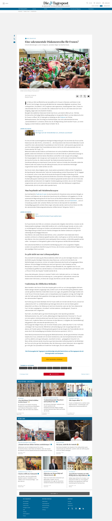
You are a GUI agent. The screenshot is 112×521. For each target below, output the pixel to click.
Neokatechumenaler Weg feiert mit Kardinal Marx (53, 401)
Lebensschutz (58, 9)
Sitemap (24, 511)
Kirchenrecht (64, 368)
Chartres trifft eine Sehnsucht (27, 474)
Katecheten (73, 200)
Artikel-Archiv (26, 505)
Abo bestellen (26, 501)
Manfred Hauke (23, 368)
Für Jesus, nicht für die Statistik (66, 444)
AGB (24, 509)
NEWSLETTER (107, 6)
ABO (101, 6)
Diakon (34, 368)
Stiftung (44, 509)
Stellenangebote (26, 513)
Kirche (34, 9)
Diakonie (50, 368)
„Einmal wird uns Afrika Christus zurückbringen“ (34, 444)
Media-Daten (45, 501)
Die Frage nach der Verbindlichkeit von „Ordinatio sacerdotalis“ (53, 133)
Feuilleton (91, 9)
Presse (24, 515)
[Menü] (5, 3)
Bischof (30, 368)
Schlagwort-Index (26, 507)
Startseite (20, 11)
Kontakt (69, 501)
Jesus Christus (56, 368)
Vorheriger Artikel (23, 374)
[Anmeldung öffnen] (106, 3)
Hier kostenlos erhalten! (54, 359)
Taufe (70, 368)
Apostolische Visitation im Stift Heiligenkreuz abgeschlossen (79, 474)
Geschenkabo (25, 503)
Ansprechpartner (45, 503)
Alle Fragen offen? (74, 400)
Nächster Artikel (85, 374)
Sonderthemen (45, 507)
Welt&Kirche (33, 11)
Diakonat (63, 117)
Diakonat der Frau (42, 368)
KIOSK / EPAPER (95, 6)
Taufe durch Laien (41, 194)
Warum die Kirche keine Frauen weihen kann (48, 216)
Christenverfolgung (75, 9)
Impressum (70, 503)
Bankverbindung (45, 505)
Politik (45, 9)
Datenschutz (70, 505)
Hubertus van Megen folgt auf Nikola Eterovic (53, 474)
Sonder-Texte (26, 11)
